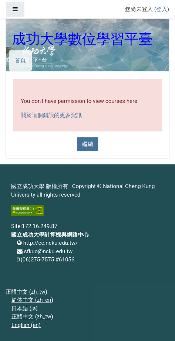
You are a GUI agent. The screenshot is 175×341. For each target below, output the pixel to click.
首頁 (20, 60)
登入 (161, 9)
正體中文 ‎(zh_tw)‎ (26, 291)
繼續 (87, 144)
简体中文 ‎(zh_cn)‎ (32, 300)
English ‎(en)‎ (26, 325)
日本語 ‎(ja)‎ (24, 308)
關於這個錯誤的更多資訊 (51, 115)
